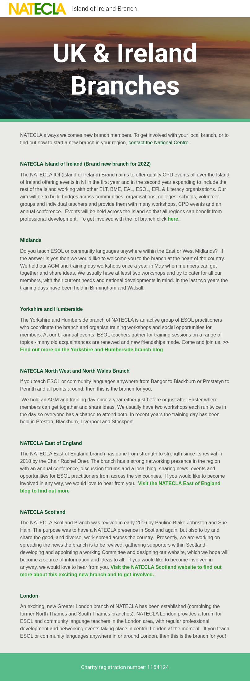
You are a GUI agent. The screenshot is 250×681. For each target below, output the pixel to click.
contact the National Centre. (159, 142)
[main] (125, 69)
